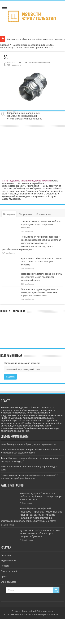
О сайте (16, 611)
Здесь (5, 199)
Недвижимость (8, 560)
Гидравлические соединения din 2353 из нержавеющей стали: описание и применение (27, 46)
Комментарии (43, 214)
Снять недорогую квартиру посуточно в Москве (26, 180)
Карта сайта (28, 611)
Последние (9, 214)
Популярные (25, 214)
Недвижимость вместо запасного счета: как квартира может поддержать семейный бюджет (41, 277)
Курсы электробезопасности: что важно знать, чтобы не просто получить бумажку (41, 261)
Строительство (8, 582)
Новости (5, 565)
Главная (4, 45)
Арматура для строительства (41, 444)
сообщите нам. (21, 431)
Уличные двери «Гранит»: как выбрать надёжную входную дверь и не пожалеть (40, 224)
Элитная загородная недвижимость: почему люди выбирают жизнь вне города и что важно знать (39, 292)
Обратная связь (45, 611)
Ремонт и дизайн (9, 571)
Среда (4, 576)
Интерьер (6, 555)
